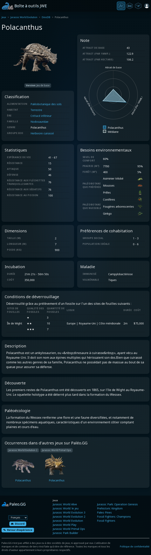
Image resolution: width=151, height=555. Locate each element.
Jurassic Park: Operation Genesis (117, 504)
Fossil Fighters (106, 520)
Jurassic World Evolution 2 (69, 516)
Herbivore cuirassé (42, 133)
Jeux (4, 17)
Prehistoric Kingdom (110, 508)
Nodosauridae (39, 121)
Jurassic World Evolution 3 (69, 512)
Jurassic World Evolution (23, 17)
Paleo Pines (104, 512)
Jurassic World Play (64, 525)
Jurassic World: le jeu (66, 508)
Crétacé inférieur (41, 116)
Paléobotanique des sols (46, 104)
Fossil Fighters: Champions (114, 516)
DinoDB (46, 17)
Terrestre (36, 110)
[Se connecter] (146, 6)
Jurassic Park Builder (65, 533)
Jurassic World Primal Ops (69, 529)
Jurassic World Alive (65, 504)
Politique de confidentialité (134, 546)
